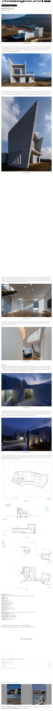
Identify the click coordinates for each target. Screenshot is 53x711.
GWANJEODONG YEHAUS (6, 663)
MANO (2, 666)
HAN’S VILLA (7, 8)
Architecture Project (5, 659)
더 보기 (50, 682)
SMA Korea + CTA (9, 594)
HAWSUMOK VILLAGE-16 (6, 661)
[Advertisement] (26, 638)
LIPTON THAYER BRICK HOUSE (7, 668)
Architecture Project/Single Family (9, 5)
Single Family (12, 659)
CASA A (2, 665)
